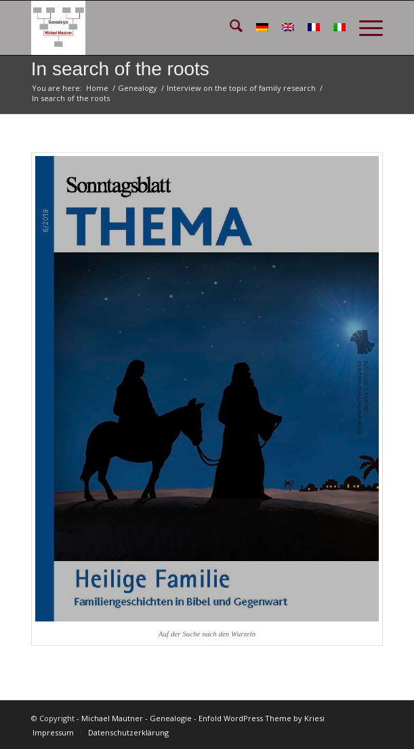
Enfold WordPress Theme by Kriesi (262, 718)
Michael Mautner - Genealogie (136, 718)
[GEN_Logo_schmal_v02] (171, 28)
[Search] (229, 28)
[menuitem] (229, 28)
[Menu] (364, 28)
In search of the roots (120, 68)
